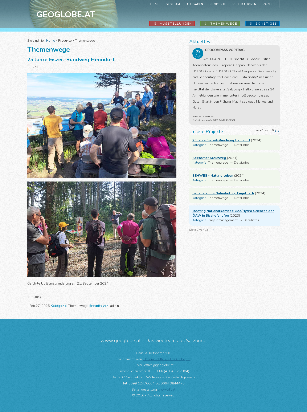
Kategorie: (199, 145)
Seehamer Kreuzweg (209, 158)
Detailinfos (242, 145)
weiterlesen (201, 116)
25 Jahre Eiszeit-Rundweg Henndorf (221, 140)
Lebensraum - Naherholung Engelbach (223, 193)
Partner (270, 4)
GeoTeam (173, 4)
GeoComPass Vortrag (225, 50)
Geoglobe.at (66, 14)
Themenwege (223, 23)
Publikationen (245, 4)
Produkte (218, 4)
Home (154, 4)
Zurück (36, 297)
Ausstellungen (176, 23)
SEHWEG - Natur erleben (212, 175)
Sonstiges (266, 23)
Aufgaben (195, 4)
